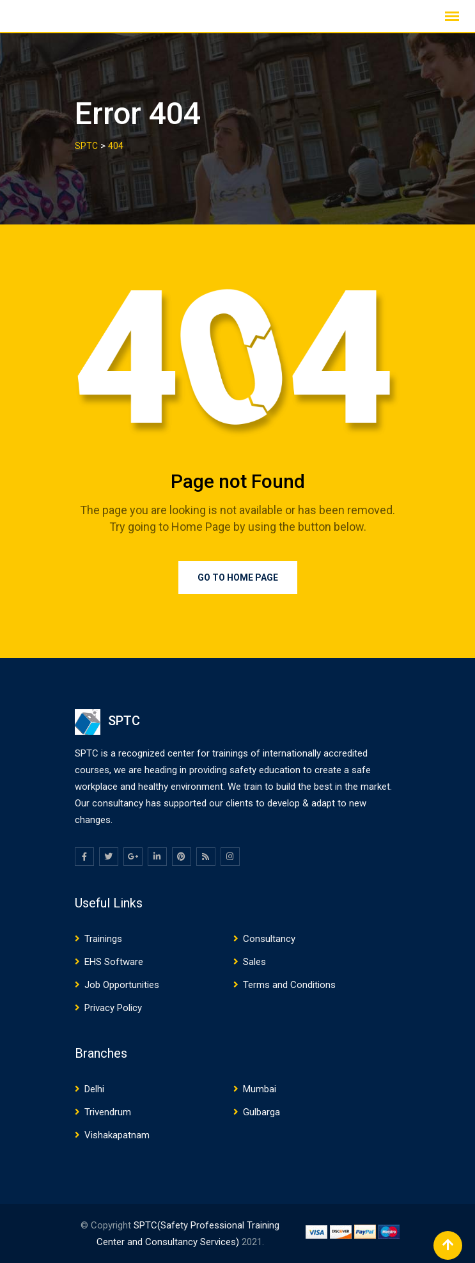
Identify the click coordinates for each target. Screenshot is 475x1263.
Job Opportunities (121, 985)
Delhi (94, 1089)
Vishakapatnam (117, 1135)
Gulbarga (261, 1112)
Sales (254, 962)
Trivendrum (107, 1112)
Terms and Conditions (289, 985)
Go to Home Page (238, 577)
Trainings (103, 939)
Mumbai (259, 1089)
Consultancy (269, 939)
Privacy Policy (113, 1008)
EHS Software (113, 962)
